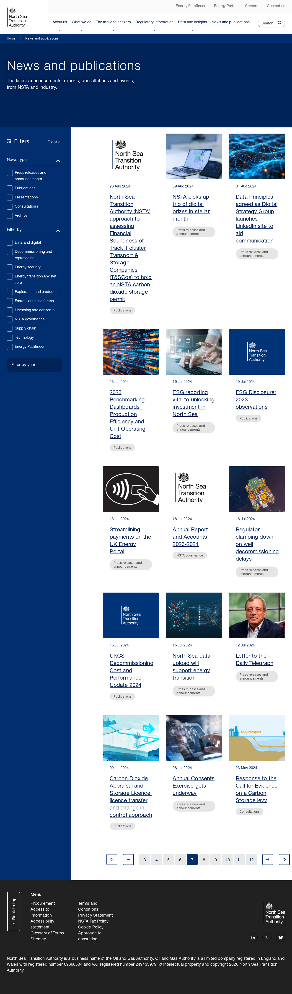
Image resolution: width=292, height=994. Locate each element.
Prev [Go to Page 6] (128, 859)
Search (265, 24)
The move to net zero (113, 22)
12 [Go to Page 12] (251, 860)
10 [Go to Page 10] (227, 860)
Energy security (24, 267)
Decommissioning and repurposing (29, 254)
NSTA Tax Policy (93, 922)
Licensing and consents (30, 310)
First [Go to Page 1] (112, 859)
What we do (81, 22)
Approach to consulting (89, 936)
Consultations (22, 206)
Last (284, 859)
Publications (21, 188)
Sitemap (38, 939)
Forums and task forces (30, 301)
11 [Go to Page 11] (239, 860)
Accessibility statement (42, 925)
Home (11, 38)
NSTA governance (26, 319)
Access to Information (41, 913)
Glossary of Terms (47, 933)
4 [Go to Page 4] (156, 860)
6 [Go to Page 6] (180, 860)
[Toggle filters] (34, 160)
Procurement (43, 904)
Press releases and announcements (26, 175)
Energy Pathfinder (190, 6)
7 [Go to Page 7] (192, 860)
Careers (251, 6)
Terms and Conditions (88, 907)
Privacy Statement (95, 916)
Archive (17, 215)
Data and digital (24, 242)
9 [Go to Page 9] (216, 860)
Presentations (22, 197)
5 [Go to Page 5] (168, 860)
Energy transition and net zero (31, 279)
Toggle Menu (60, 29)
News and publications (231, 22)
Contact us (276, 6)
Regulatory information (154, 22)
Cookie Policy (91, 927)
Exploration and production (33, 292)
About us (60, 22)
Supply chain (21, 328)
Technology (20, 337)
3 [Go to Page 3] (145, 860)
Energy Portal (225, 6)
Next (267, 859)
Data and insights (192, 22)
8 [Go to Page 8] (204, 860)
